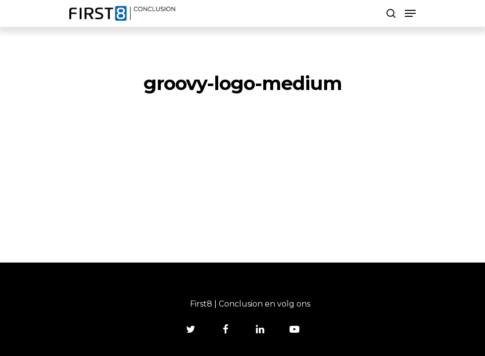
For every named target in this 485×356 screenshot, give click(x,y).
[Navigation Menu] (410, 13)
